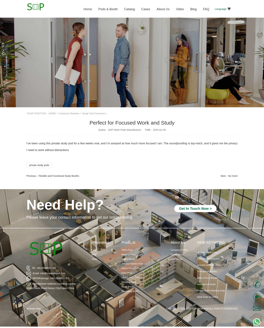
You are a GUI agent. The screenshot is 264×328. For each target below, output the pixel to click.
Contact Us (176, 259)
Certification (177, 254)
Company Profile (179, 250)
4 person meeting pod (208, 261)
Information (100, 242)
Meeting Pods (128, 254)
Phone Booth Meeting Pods (211, 293)
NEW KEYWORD (211, 242)
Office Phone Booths (207, 280)
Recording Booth (130, 291)
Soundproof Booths (207, 274)
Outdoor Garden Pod (132, 263)
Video (94, 259)
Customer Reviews (69, 113)
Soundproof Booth (206, 286)
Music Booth (127, 286)
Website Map (33, 308)
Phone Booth (128, 259)
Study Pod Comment (93, 113)
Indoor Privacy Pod (131, 268)
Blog (94, 254)
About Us (178, 242)
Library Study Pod (130, 277)
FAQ (94, 250)
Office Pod (126, 250)
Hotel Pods (127, 273)
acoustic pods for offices (209, 267)
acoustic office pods (207, 254)
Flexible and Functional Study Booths (58, 175)
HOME (52, 113)
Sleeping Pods (128, 282)
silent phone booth (206, 248)
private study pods (39, 165)
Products (128, 242)
